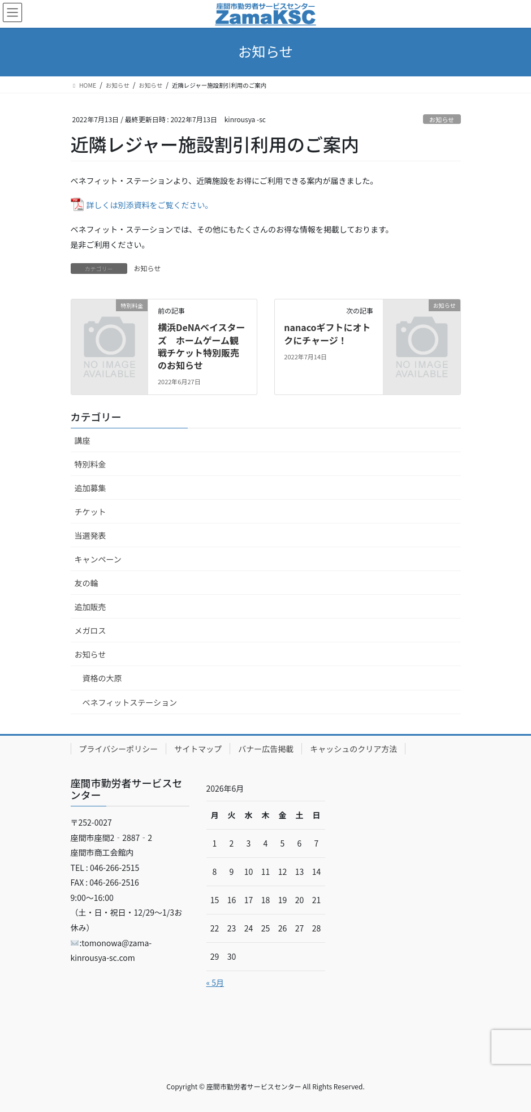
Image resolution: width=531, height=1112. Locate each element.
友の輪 (86, 583)
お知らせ (442, 119)
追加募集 (90, 487)
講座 (82, 440)
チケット (90, 511)
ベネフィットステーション (130, 702)
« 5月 (215, 982)
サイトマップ (198, 748)
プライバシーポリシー (118, 748)
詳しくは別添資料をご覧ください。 (150, 205)
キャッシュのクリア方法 (353, 748)
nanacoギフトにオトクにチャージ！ (327, 333)
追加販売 (90, 606)
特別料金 (90, 464)
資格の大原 (102, 678)
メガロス (90, 630)
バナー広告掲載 (265, 748)
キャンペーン (98, 559)
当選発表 (90, 535)
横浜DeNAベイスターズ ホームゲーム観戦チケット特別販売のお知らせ (201, 346)
